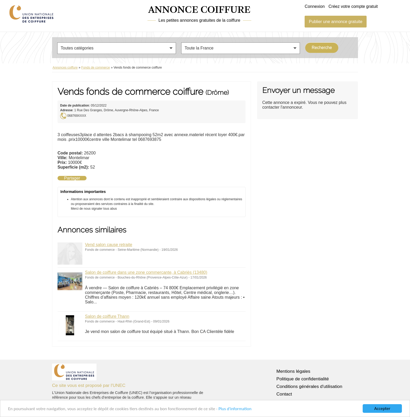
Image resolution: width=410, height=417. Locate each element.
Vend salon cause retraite (108, 244)
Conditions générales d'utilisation (309, 386)
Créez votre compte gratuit (353, 6)
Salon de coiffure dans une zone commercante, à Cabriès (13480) (146, 272)
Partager (72, 178)
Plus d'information (235, 409)
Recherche (322, 47)
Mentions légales (293, 371)
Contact (284, 394)
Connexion (315, 6)
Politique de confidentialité (302, 378)
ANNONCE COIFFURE (199, 10)
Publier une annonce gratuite (335, 21)
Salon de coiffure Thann (107, 316)
